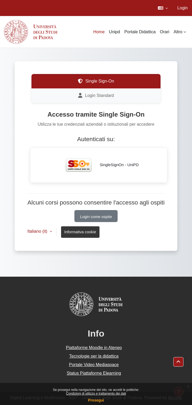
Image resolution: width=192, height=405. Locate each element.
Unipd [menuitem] (114, 32)
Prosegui (96, 400)
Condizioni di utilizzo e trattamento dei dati (96, 393)
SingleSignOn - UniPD (99, 165)
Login (182, 8)
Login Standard (96, 95)
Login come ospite (96, 217)
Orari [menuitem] (165, 32)
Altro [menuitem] (178, 32)
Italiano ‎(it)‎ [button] (38, 231)
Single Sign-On (96, 81)
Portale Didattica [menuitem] (139, 32)
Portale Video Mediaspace (94, 364)
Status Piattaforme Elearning (94, 373)
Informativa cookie (80, 232)
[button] (163, 8)
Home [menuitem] (99, 32)
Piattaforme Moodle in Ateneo (94, 347)
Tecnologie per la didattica (93, 356)
